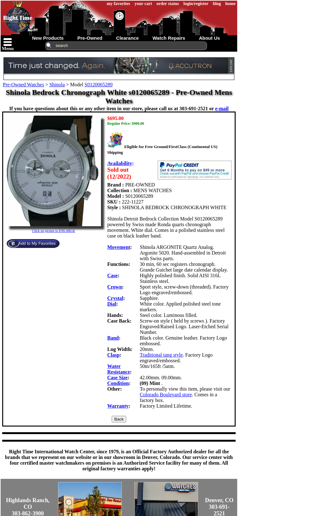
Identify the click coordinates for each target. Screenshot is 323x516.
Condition (118, 383)
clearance (127, 38)
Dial (111, 304)
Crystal (115, 298)
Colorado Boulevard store (166, 394)
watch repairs (168, 38)
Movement (118, 247)
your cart (143, 3)
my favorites (118, 3)
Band (113, 338)
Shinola (57, 84)
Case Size (117, 377)
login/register (196, 3)
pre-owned (89, 38)
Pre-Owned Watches (23, 84)
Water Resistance (118, 369)
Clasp (113, 355)
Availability (119, 163)
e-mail (222, 108)
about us (209, 38)
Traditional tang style (161, 355)
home (230, 3)
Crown (114, 287)
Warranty (118, 406)
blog (217, 3)
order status (167, 3)
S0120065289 (99, 84)
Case (112, 275)
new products (48, 38)
